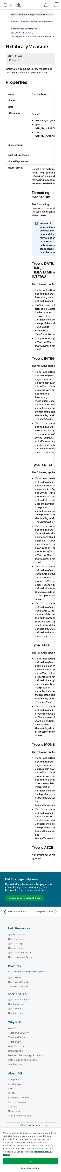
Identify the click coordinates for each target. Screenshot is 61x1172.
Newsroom (14, 1111)
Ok (30, 1161)
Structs (48, 36)
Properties (14, 60)
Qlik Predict (14, 1008)
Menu (56, 6)
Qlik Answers (15, 1004)
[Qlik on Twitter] (46, 1125)
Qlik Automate (16, 1013)
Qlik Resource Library (20, 957)
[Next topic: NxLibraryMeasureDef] (45, 912)
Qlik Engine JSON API (21, 32)
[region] (30, 1150)
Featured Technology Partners (25, 1055)
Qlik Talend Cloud (18, 982)
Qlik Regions (15, 1064)
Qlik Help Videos (17, 934)
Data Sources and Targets (23, 1060)
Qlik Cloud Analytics (19, 999)
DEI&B (11, 1093)
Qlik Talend (14, 977)
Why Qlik (13, 1028)
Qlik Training (15, 943)
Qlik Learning (15, 948)
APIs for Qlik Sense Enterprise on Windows (32, 21)
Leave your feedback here (24, 897)
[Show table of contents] (6, 14)
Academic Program (19, 1097)
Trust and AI (14, 1041)
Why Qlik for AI (16, 1046)
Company (13, 1079)
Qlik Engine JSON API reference (26, 36)
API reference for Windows (24, 28)
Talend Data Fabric (18, 986)
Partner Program (17, 1102)
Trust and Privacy (18, 1037)
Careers (12, 1106)
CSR (10, 1088)
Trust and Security (18, 1032)
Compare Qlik (15, 1051)
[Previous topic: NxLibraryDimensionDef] (16, 912)
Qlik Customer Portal (19, 952)
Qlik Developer (16, 939)
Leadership (14, 1084)
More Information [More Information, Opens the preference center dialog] (30, 1168)
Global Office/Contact (20, 1115)
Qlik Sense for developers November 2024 (32, 14)
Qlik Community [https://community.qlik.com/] (30, 1125)
